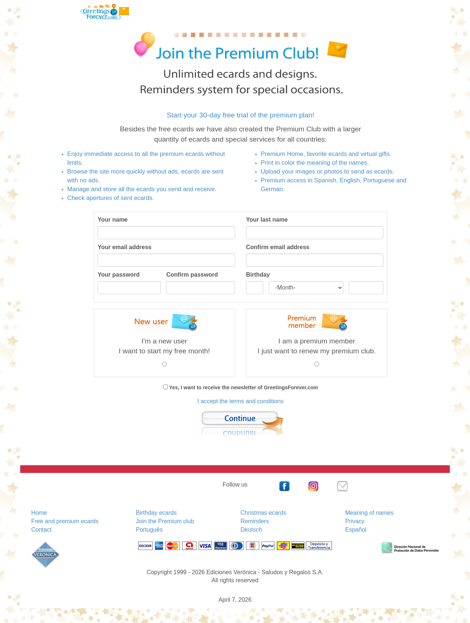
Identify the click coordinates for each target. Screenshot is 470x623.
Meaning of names (369, 513)
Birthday (258, 275)
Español (355, 530)
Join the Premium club (165, 521)
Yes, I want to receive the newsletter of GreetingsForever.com (243, 387)
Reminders (255, 521)
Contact (41, 530)
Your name (113, 219)
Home (39, 513)
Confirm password (192, 275)
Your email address (124, 247)
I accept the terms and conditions (241, 401)
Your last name (267, 219)
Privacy (354, 521)
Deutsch (251, 530)
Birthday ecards (156, 513)
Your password (119, 275)
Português (149, 530)
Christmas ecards (263, 513)
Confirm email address (278, 247)
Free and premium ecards (64, 521)
